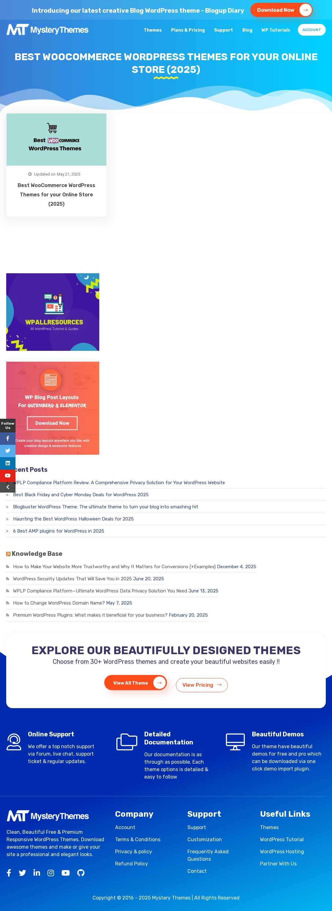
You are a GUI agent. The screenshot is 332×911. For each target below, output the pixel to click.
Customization (204, 839)
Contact (197, 871)
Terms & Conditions (137, 839)
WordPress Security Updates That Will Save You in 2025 (72, 579)
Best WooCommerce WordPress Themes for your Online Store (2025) (56, 194)
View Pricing (204, 682)
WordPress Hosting (282, 852)
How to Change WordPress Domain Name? (59, 603)
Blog (247, 30)
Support (223, 30)
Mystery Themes (171, 898)
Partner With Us (278, 864)
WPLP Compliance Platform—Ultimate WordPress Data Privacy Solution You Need (100, 591)
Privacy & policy (133, 852)
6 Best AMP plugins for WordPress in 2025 (58, 531)
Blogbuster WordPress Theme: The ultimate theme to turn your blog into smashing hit (105, 507)
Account (312, 30)
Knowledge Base (37, 553)
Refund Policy (131, 864)
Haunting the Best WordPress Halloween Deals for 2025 (73, 519)
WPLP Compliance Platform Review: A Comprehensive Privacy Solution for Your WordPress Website (119, 482)
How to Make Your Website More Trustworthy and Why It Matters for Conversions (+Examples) (114, 566)
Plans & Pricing (188, 30)
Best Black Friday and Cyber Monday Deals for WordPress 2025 (81, 495)
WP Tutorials (276, 30)
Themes (153, 30)
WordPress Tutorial (282, 839)
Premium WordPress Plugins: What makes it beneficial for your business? (90, 615)
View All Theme (136, 683)
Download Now (284, 10)
